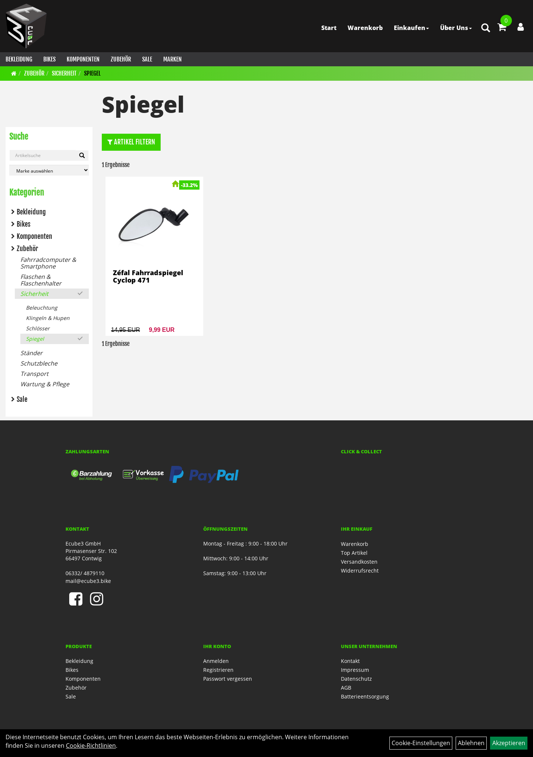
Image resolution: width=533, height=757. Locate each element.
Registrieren (218, 669)
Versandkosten (359, 561)
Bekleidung (19, 59)
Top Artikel (354, 552)
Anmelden (216, 660)
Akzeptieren (508, 743)
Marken (172, 59)
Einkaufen (411, 28)
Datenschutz (356, 678)
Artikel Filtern (131, 142)
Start (328, 28)
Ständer (31, 353)
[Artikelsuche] (485, 28)
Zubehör (121, 59)
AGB (346, 687)
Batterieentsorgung (365, 696)
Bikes (49, 59)
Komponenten (83, 59)
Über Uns (456, 28)
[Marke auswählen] (49, 170)
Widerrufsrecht (360, 570)
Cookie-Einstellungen (421, 743)
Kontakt (350, 660)
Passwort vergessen (227, 678)
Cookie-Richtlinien (91, 745)
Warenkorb (365, 28)
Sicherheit (64, 73)
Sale (147, 59)
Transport (34, 374)
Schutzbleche (38, 363)
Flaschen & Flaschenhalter (40, 280)
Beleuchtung (41, 307)
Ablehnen (471, 743)
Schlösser (38, 328)
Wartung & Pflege (44, 384)
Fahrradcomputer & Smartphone (48, 263)
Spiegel (92, 73)
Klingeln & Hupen (48, 317)
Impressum (355, 669)
